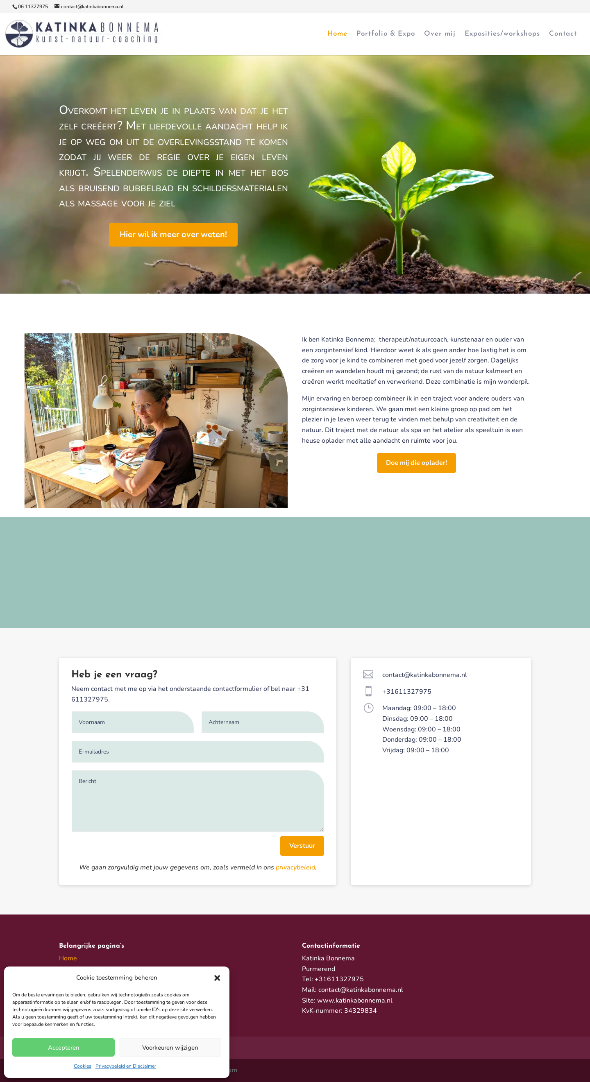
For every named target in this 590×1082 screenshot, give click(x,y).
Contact (563, 34)
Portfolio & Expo (385, 34)
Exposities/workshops (502, 34)
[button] (217, 978)
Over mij (440, 34)
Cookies (82, 1066)
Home (337, 34)
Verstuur (302, 845)
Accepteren (63, 1048)
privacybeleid (295, 867)
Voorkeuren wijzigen (170, 1048)
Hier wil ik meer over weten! (173, 234)
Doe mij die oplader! (416, 462)
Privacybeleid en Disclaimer (125, 1066)
